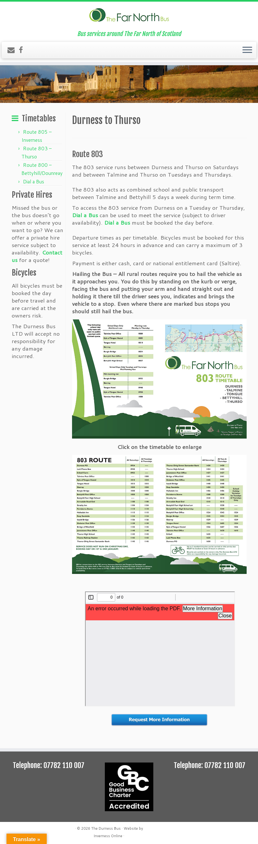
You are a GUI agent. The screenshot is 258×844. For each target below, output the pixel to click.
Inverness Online (107, 835)
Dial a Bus (33, 181)
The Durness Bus (106, 828)
